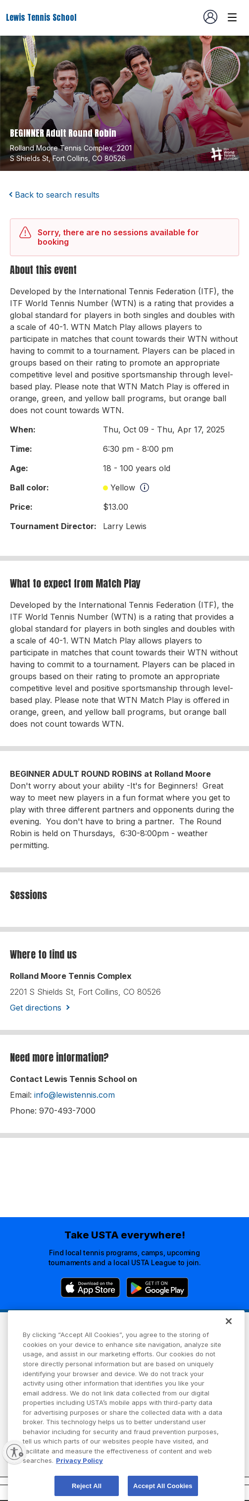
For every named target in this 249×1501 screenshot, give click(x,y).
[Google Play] (157, 1287)
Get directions (35, 1008)
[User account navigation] (210, 17)
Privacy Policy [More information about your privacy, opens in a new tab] (79, 1480)
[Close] (229, 1341)
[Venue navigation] (232, 17)
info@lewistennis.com (74, 1095)
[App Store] (90, 1287)
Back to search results (57, 195)
